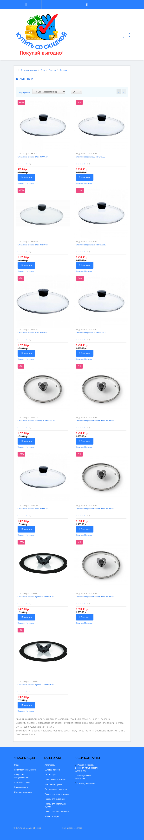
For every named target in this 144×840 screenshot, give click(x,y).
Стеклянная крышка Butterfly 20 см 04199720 (95, 421)
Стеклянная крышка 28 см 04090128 (32, 509)
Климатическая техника (55, 779)
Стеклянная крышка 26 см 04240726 (32, 333)
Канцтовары (50, 775)
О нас (16, 765)
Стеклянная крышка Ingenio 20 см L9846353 (36, 685)
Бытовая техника (52, 770)
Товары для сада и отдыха (57, 812)
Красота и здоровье (54, 784)
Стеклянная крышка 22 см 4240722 (90, 157)
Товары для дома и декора (57, 794)
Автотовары (50, 765)
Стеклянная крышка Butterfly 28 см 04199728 (95, 597)
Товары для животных (55, 799)
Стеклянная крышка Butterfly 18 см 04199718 (36, 421)
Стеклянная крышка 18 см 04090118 (91, 245)
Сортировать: (24, 92)
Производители (21, 787)
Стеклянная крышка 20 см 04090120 (32, 157)
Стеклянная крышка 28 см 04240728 (32, 245)
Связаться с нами (22, 782)
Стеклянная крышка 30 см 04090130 (91, 333)
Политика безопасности (25, 770)
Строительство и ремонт (56, 789)
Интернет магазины (23, 792)
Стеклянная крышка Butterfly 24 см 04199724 (95, 509)
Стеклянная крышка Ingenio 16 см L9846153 (36, 597)
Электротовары (52, 816)
